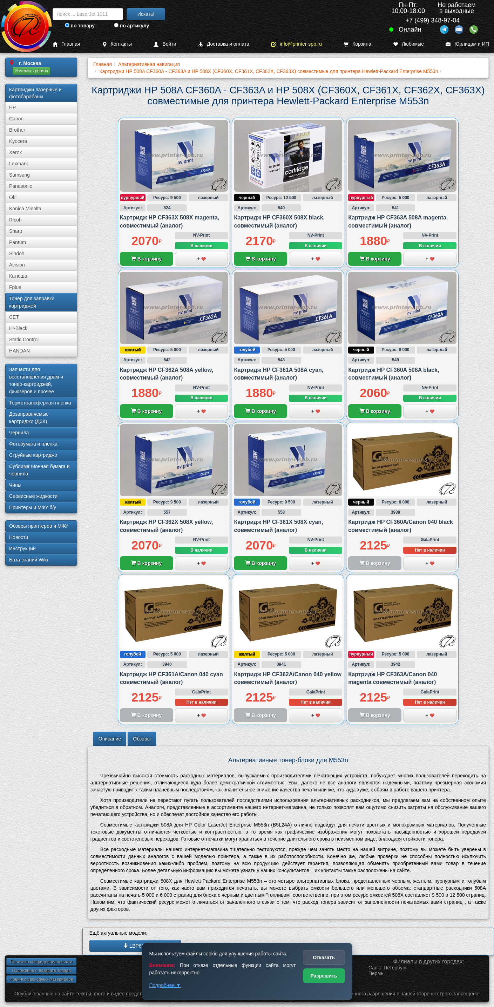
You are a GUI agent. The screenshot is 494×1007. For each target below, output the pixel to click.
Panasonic (20, 186)
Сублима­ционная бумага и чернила (39, 469)
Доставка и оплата (223, 44)
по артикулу (131, 25)
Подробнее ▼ (165, 985)
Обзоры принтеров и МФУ (38, 526)
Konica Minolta (25, 208)
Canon (16, 118)
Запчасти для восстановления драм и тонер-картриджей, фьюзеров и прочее (36, 380)
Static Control (24, 339)
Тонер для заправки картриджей (31, 302)
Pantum (17, 242)
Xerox (15, 152)
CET (14, 317)
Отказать (324, 957)
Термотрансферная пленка (40, 403)
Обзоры (142, 739)
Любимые (408, 44)
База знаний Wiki (28, 559)
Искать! (146, 14)
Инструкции (22, 548)
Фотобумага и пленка (33, 444)
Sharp (15, 231)
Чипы (15, 485)
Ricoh (15, 220)
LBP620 (135, 946)
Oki (12, 197)
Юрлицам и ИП (467, 44)
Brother (17, 130)
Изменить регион (31, 70)
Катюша (18, 276)
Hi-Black (18, 328)
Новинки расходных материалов (41, 979)
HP (12, 107)
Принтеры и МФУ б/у (32, 507)
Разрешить (323, 976)
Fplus (15, 287)
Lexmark (18, 163)
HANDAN (19, 351)
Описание (110, 739)
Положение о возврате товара (41, 970)
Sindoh (17, 253)
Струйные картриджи (33, 455)
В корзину (146, 259)
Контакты (117, 44)
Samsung (19, 175)
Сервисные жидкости (33, 496)
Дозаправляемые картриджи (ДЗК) (29, 417)
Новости (18, 537)
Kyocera (18, 141)
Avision (17, 265)
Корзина (357, 44)
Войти (165, 44)
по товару (80, 25)
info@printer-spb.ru (296, 44)
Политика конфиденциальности (41, 961)
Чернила (19, 432)
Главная (66, 44)
